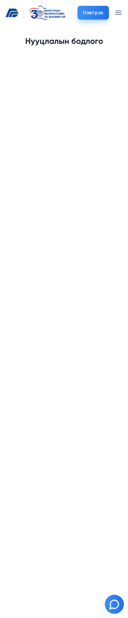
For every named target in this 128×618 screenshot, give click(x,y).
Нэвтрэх (93, 12)
